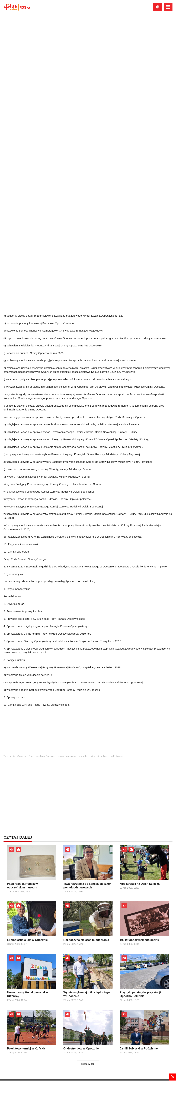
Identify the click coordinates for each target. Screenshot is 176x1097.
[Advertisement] (88, 732)
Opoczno (22, 756)
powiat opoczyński (67, 756)
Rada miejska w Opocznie (42, 756)
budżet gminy (116, 756)
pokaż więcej (88, 1063)
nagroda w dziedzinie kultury (93, 756)
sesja (12, 756)
